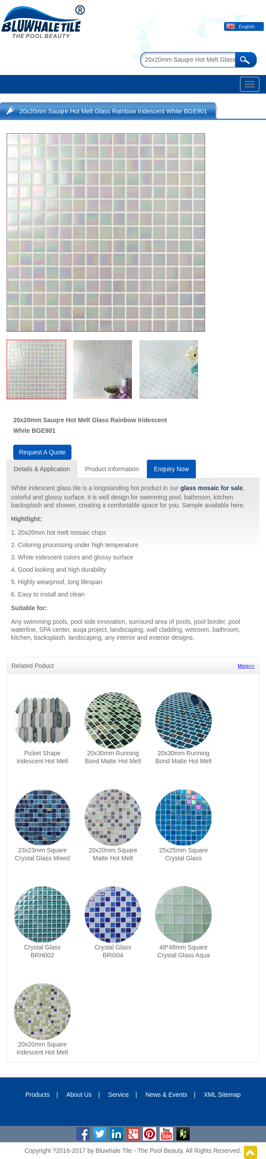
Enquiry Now (171, 469)
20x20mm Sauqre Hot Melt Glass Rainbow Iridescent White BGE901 (113, 111)
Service (118, 1094)
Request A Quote (42, 452)
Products (37, 1094)
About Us (79, 1094)
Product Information (112, 469)
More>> (246, 665)
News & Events (166, 1094)
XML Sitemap (222, 1094)
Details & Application (42, 469)
